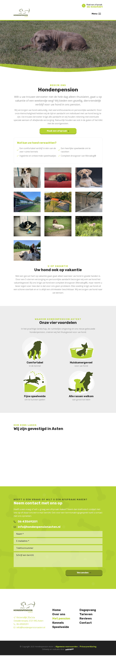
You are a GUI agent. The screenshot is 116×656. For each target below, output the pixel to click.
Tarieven (86, 614)
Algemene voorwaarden (66, 647)
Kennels (58, 623)
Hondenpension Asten (44, 647)
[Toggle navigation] (99, 14)
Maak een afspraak (57, 131)
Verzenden (90, 573)
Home (56, 610)
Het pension (61, 619)
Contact (85, 623)
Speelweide (61, 627)
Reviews (85, 619)
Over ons (59, 614)
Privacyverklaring (88, 647)
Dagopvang (88, 610)
